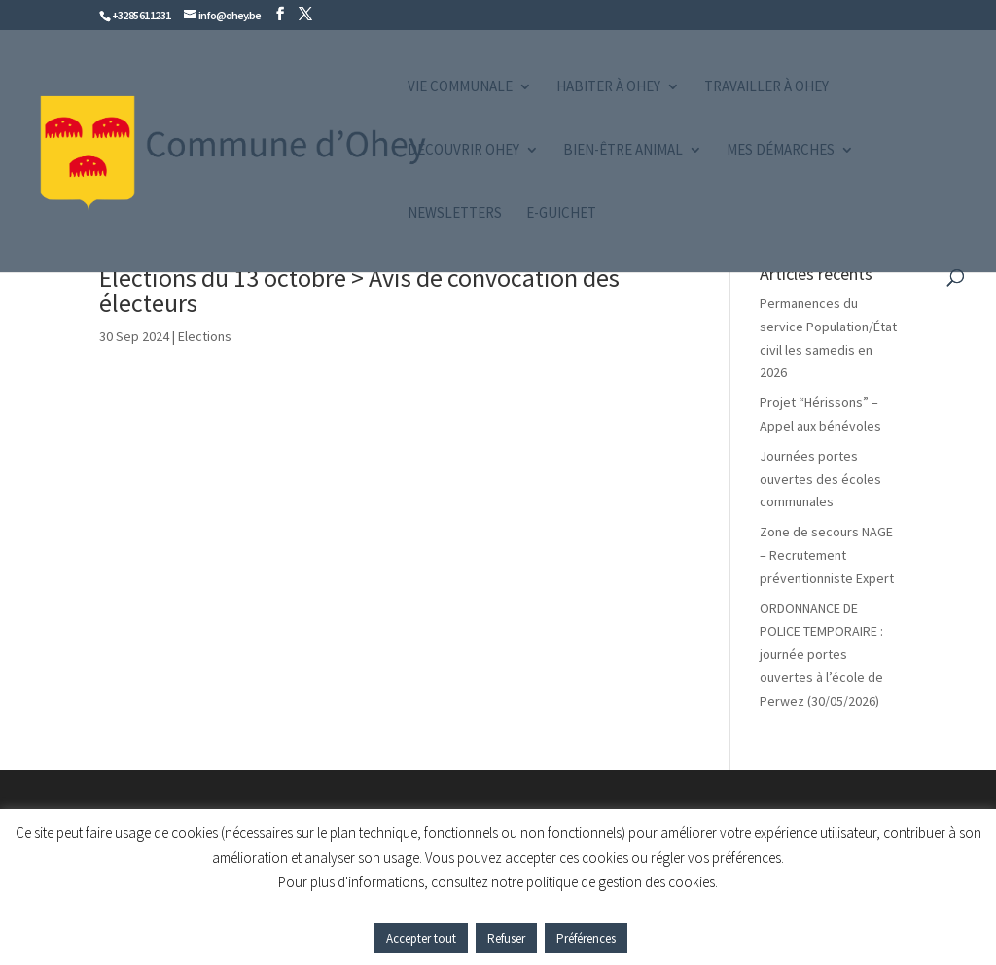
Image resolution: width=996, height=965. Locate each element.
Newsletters (455, 214)
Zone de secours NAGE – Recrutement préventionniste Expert (827, 555)
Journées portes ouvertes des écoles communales (820, 479)
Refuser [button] (506, 938)
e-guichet (561, 214)
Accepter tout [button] (421, 938)
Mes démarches (781, 150)
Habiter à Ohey (608, 87)
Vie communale (460, 87)
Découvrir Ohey (463, 150)
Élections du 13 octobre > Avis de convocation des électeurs (359, 290)
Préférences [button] (586, 938)
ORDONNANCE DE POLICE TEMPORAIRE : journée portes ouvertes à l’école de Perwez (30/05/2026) (821, 654)
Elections (204, 336)
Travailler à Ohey (766, 87)
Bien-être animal (623, 150)
